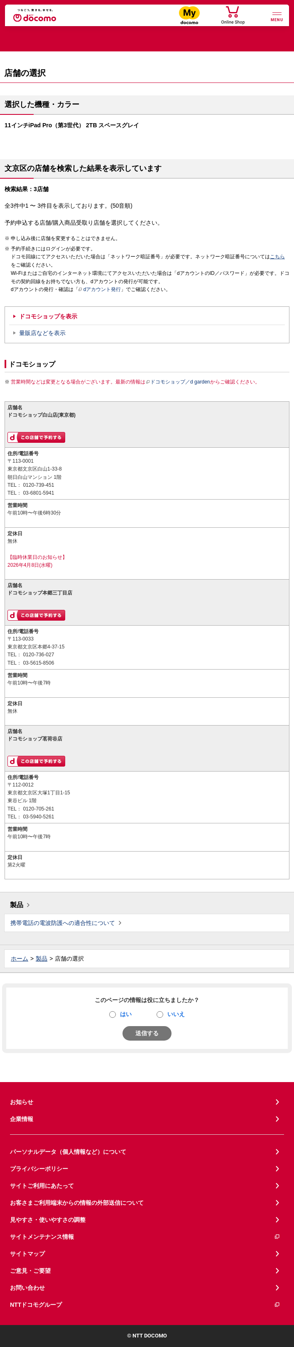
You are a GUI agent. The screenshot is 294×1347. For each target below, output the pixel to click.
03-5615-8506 (38, 663)
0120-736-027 (38, 655)
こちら (277, 257)
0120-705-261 (38, 809)
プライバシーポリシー (39, 1168)
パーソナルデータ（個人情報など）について (68, 1151)
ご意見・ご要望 (30, 1270)
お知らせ (21, 1102)
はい (126, 1014)
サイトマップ (27, 1253)
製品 (16, 904)
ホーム (19, 958)
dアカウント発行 (99, 290)
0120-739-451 (38, 485)
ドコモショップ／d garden (177, 382)
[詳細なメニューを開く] (277, 16)
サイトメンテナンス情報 (145, 1236)
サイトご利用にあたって (42, 1185)
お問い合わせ (27, 1287)
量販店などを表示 (42, 333)
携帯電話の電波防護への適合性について (62, 923)
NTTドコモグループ (145, 1304)
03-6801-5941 (38, 493)
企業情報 (21, 1119)
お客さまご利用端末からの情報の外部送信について (77, 1202)
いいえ (176, 1014)
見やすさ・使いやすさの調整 (48, 1219)
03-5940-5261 (38, 817)
